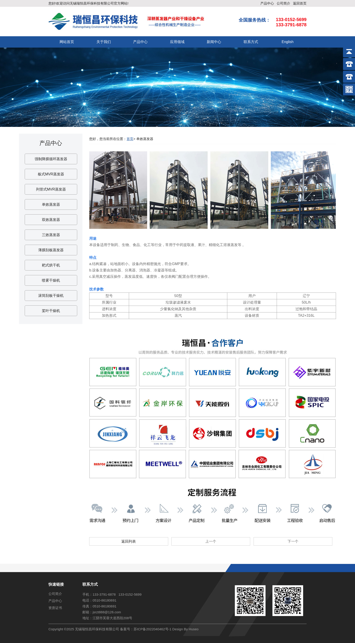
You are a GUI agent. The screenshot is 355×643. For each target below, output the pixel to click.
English (287, 42)
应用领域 (177, 42)
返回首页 (300, 3)
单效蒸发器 (51, 204)
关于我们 (103, 42)
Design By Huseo (185, 626)
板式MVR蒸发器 (51, 174)
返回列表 (128, 539)
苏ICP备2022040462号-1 (152, 626)
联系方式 (251, 42)
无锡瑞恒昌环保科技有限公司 (92, 3)
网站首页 (67, 42)
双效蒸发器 (51, 220)
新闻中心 (214, 42)
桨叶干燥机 (51, 311)
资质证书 (55, 605)
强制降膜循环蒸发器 (51, 159)
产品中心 (267, 3)
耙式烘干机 (51, 265)
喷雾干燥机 (51, 280)
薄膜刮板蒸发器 (51, 250)
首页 (130, 139)
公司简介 (283, 3)
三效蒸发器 (51, 235)
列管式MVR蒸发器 (51, 189)
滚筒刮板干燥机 (51, 295)
